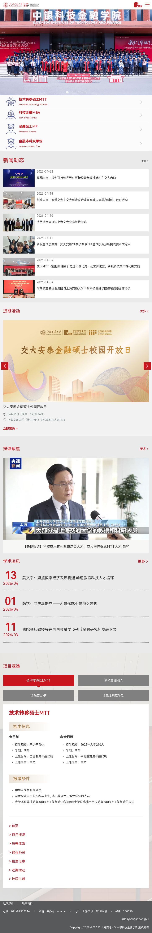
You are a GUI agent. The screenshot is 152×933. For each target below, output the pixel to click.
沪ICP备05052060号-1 (135, 919)
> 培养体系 (17, 844)
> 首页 (13, 826)
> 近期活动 (17, 870)
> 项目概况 (17, 835)
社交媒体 (8, 903)
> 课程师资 (17, 853)
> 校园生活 (17, 879)
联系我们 (27, 903)
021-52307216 (20, 911)
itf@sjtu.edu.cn (56, 911)
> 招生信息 (17, 861)
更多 (145, 161)
